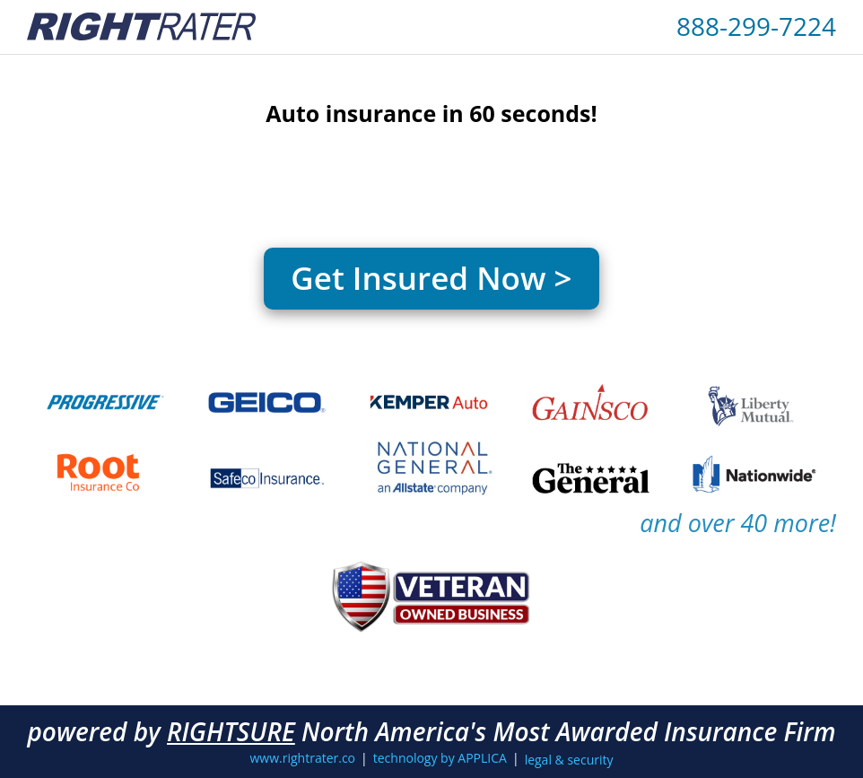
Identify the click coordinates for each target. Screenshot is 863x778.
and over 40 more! (738, 522)
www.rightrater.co (303, 757)
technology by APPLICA (440, 757)
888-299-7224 (756, 26)
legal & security (569, 759)
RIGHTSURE (231, 731)
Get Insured (431, 278)
